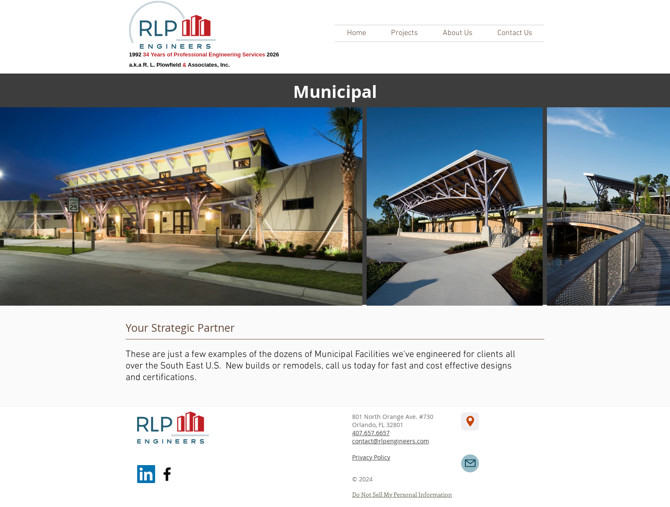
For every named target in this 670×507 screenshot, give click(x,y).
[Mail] (470, 463)
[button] (404, 33)
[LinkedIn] (146, 474)
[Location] (470, 421)
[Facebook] (167, 474)
